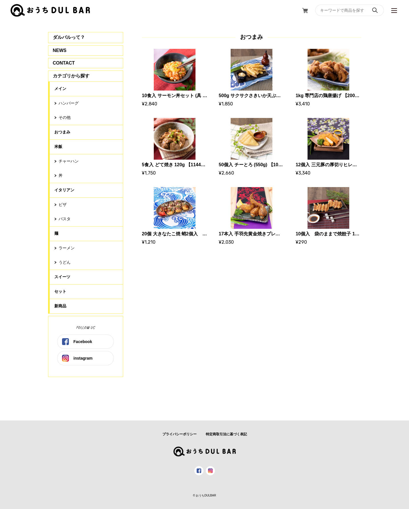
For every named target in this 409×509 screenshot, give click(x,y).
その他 (65, 117)
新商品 (60, 306)
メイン (60, 88)
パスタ (65, 219)
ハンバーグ (69, 103)
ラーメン (67, 248)
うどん (65, 262)
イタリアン (64, 190)
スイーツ (62, 276)
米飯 (58, 146)
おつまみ (62, 132)
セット (60, 291)
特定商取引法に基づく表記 (226, 434)
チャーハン (69, 161)
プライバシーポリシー (179, 434)
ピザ (63, 204)
